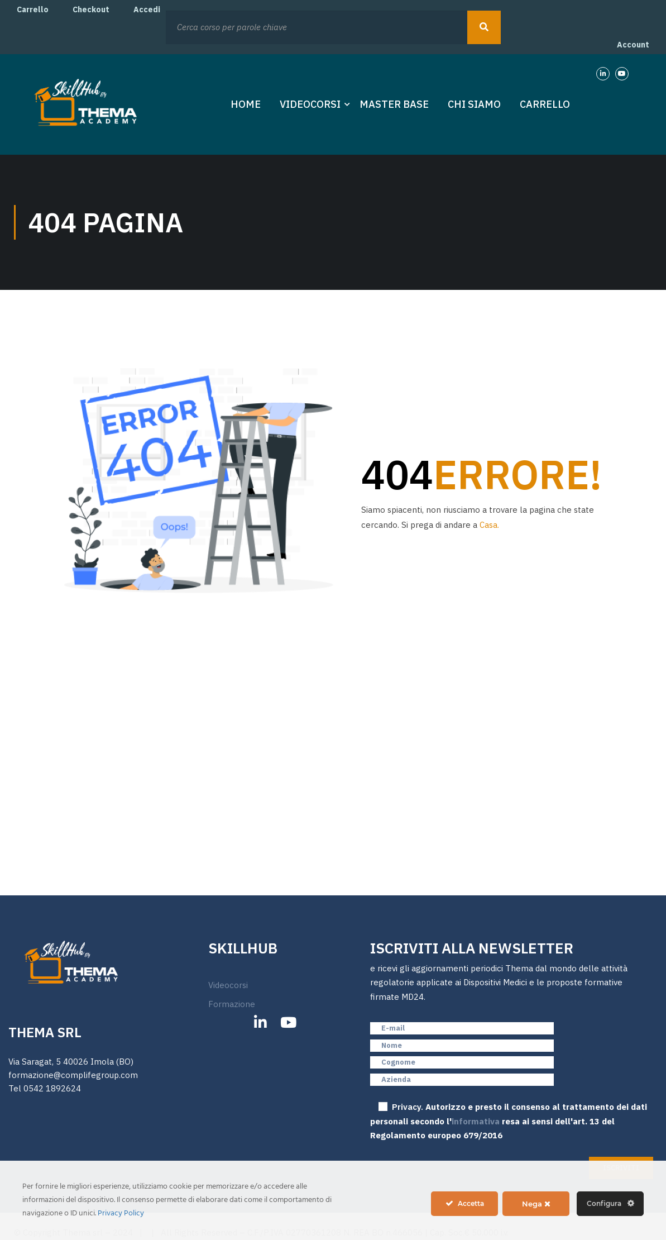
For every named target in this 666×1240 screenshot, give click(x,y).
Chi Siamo (474, 104)
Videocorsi (310, 104)
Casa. (489, 524)
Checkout (91, 9)
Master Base (394, 104)
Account (633, 45)
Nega (536, 1203)
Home (246, 104)
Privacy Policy (121, 1213)
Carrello (33, 9)
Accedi (146, 9)
